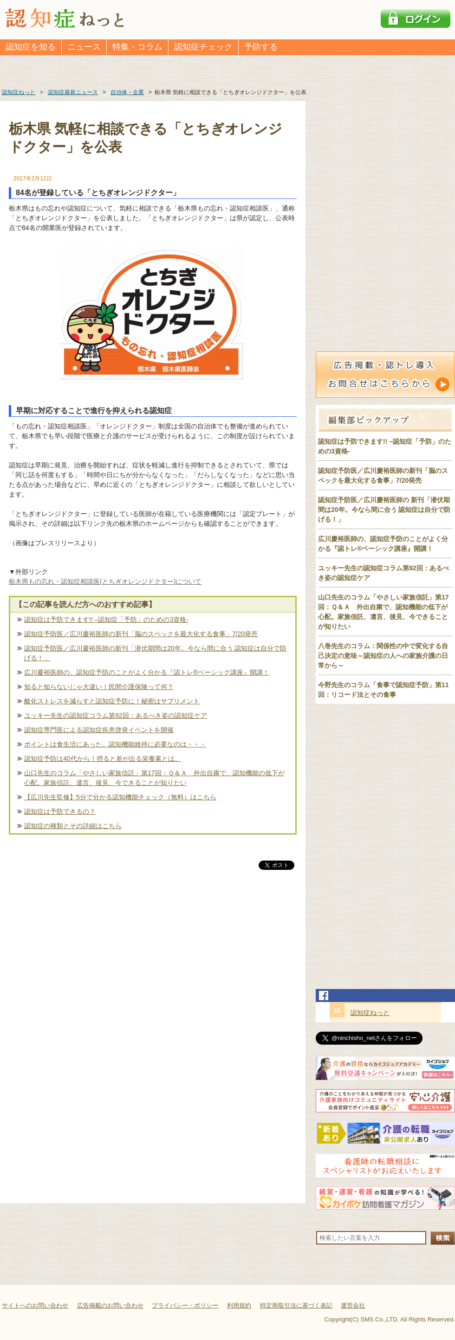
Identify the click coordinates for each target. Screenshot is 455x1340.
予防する (261, 46)
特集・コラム (137, 46)
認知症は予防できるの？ (60, 811)
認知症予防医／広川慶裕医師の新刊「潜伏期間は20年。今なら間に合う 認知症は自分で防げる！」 (155, 653)
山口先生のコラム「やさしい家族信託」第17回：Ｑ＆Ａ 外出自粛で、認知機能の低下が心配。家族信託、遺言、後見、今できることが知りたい (154, 777)
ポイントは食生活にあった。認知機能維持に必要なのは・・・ (115, 744)
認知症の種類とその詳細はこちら (73, 826)
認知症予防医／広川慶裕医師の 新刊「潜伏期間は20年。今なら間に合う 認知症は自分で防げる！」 (384, 509)
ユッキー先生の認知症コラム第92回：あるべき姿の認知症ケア (115, 715)
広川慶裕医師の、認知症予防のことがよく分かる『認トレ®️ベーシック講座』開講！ (146, 672)
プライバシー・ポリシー (185, 1305)
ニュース (84, 46)
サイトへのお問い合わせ (35, 1305)
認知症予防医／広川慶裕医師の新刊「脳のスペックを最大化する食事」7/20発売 (141, 634)
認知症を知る (31, 46)
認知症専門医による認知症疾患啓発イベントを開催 (99, 730)
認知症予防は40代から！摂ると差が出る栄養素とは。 (102, 758)
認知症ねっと (370, 1012)
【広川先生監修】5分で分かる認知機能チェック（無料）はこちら (120, 797)
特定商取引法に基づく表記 (296, 1305)
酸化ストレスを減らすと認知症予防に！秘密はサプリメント (112, 701)
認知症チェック (203, 46)
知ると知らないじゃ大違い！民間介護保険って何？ (99, 686)
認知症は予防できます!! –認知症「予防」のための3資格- (106, 619)
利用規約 (239, 1305)
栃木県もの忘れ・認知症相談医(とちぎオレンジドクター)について (105, 581)
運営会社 (353, 1305)
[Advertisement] (153, 968)
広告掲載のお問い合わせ (110, 1305)
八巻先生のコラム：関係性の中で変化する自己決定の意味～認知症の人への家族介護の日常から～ (383, 655)
